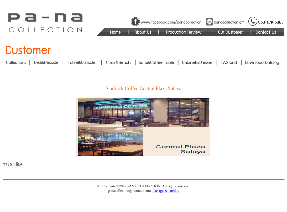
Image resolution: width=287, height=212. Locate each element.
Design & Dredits (166, 190)
